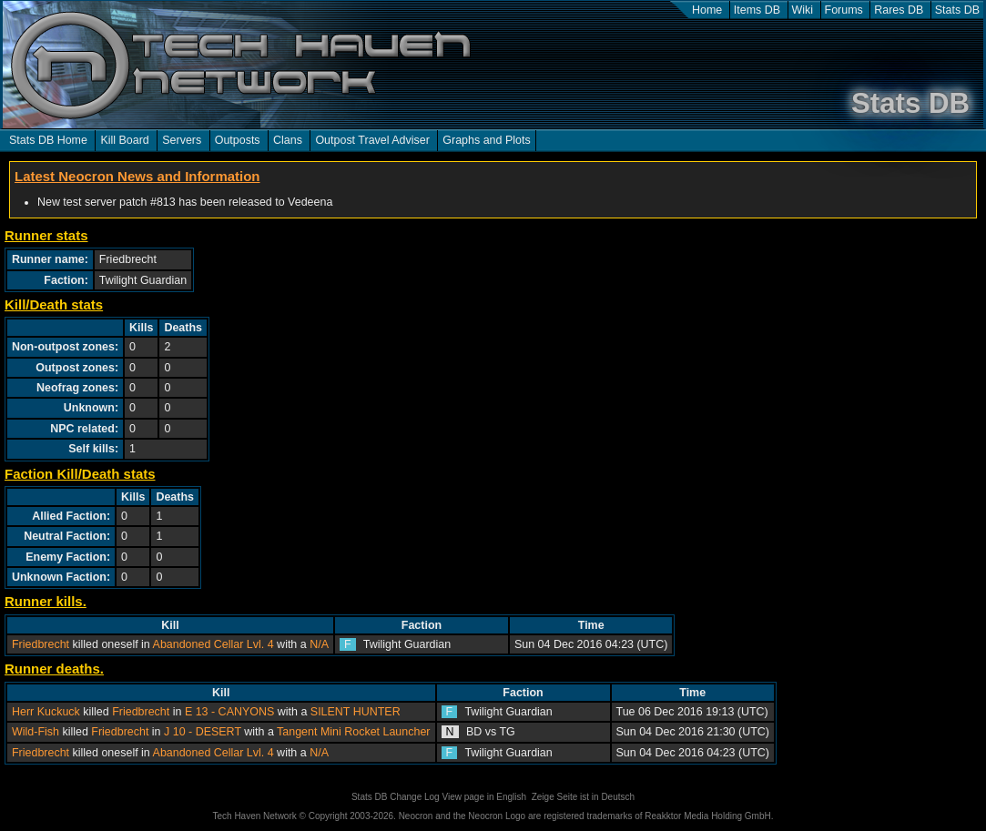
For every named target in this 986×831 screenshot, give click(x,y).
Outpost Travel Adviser (372, 140)
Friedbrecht (40, 644)
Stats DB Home (48, 140)
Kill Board (124, 140)
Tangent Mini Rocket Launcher (353, 731)
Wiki (803, 10)
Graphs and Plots (486, 140)
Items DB (757, 10)
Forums (844, 10)
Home (707, 10)
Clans (287, 140)
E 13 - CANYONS (229, 711)
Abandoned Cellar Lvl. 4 (213, 644)
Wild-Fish (35, 731)
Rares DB (898, 10)
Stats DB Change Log (395, 797)
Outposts (237, 140)
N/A (319, 644)
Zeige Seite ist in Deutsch (583, 797)
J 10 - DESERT (202, 731)
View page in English (484, 797)
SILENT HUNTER (355, 711)
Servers (181, 140)
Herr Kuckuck (46, 711)
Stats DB (957, 10)
